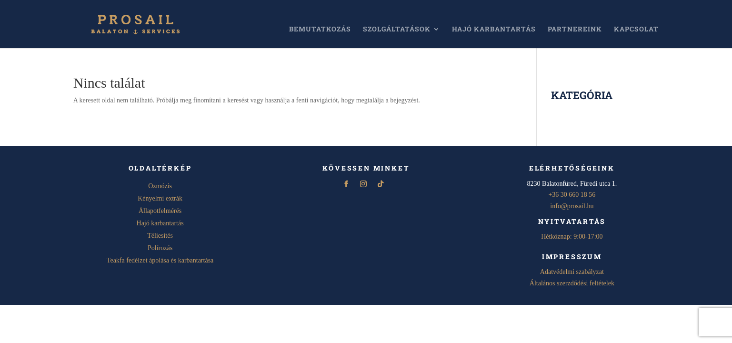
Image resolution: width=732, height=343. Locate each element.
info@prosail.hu (571, 206)
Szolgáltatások (397, 29)
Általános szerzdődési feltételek (572, 283)
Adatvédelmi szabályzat (572, 271)
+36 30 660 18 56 (571, 194)
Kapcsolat (636, 29)
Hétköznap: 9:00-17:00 (571, 236)
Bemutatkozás (320, 29)
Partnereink (575, 29)
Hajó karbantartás (494, 29)
